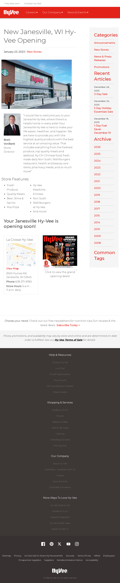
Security (70, 555)
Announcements (104, 42)
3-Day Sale (101, 94)
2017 (97, 208)
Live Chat (60, 368)
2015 (97, 215)
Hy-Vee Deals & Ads (60, 505)
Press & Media (60, 392)
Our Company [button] (52, 12)
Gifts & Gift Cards (60, 427)
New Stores (34, 51)
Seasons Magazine (60, 517)
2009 (97, 236)
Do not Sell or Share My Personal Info (44, 555)
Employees (109, 555)
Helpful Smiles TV (60, 529)
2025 (97, 153)
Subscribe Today (68, 325)
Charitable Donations (60, 487)
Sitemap (6, 555)
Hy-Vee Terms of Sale (68, 339)
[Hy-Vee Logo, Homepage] (60, 571)
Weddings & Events (60, 439)
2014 (97, 222)
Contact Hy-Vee (32, 3)
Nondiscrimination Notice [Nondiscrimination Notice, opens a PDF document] (70, 560)
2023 (97, 167)
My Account (60, 380)
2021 (97, 181)
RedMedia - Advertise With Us (60, 469)
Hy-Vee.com (12, 3)
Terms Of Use (84, 555)
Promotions (101, 67)
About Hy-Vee (60, 463)
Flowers (60, 415)
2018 (97, 201)
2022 (97, 174)
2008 (97, 242)
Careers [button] (32, 12)
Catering (60, 433)
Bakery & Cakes (60, 421)
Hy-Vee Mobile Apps (60, 523)
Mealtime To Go (60, 410)
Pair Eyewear (60, 445)
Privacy (17, 555)
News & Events (60, 481)
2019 (97, 195)
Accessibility (92, 560)
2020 (97, 188)
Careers (60, 475)
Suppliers (49, 560)
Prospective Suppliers (30, 560)
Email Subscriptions (60, 374)
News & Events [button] (78, 12)
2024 (97, 160)
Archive (102, 139)
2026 (97, 147)
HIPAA (97, 555)
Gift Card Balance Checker (60, 386)
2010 (97, 229)
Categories (106, 35)
